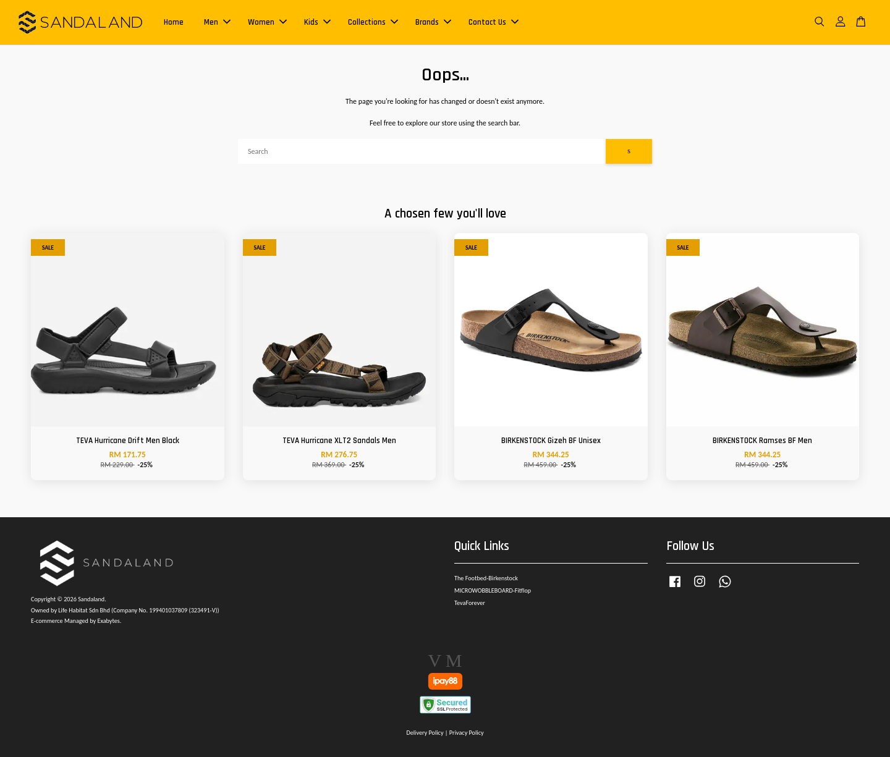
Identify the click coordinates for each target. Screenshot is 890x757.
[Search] (422, 151)
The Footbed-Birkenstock (486, 578)
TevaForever (469, 603)
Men (217, 22)
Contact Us (493, 22)
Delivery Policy (424, 733)
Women (267, 22)
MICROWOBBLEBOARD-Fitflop (492, 590)
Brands (433, 22)
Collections (373, 22)
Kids (317, 22)
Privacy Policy (466, 733)
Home (174, 22)
